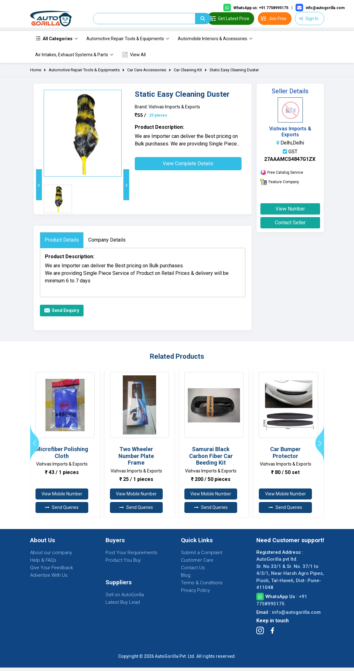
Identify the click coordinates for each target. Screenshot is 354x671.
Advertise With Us (49, 578)
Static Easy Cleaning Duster (234, 73)
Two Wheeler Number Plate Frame (136, 459)
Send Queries (62, 510)
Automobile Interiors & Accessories (212, 42)
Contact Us (193, 571)
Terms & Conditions (202, 586)
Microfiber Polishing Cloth (61, 456)
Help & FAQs (43, 563)
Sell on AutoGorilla (125, 598)
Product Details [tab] (62, 243)
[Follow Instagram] (260, 634)
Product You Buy (123, 563)
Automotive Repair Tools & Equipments (125, 42)
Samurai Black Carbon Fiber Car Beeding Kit (211, 459)
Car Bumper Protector (285, 456)
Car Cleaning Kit (188, 73)
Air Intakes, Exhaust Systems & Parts (71, 58)
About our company (51, 556)
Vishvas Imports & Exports (290, 135)
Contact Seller (290, 226)
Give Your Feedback (51, 571)
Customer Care (197, 563)
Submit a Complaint (201, 556)
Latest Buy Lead (123, 605)
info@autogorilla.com (296, 616)
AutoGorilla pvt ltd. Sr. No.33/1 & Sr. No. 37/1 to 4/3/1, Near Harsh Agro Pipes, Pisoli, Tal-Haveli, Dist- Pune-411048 (290, 577)
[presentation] (39, 188)
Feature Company (279, 185)
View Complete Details (188, 167)
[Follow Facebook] (272, 634)
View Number (290, 212)
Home (35, 73)
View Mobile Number (61, 497)
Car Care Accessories (146, 73)
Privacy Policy (195, 594)
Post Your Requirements (131, 556)
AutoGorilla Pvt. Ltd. (175, 659)
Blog (185, 578)
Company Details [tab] (107, 243)
